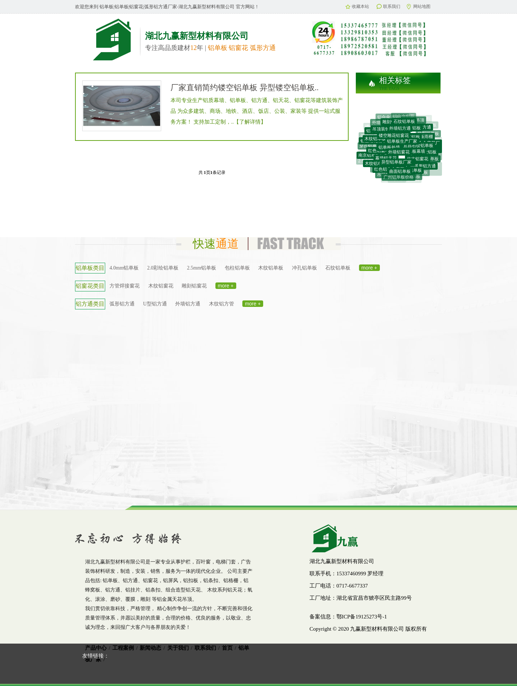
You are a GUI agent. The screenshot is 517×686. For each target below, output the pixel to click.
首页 (227, 648)
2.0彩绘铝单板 (163, 268)
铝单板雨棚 (422, 138)
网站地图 (418, 6)
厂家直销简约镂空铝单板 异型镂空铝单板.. (245, 87)
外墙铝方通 (400, 130)
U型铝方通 (155, 304)
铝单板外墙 (389, 149)
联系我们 (388, 6)
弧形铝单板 (371, 136)
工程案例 (123, 648)
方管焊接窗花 (125, 286)
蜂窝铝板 (411, 138)
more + (369, 268)
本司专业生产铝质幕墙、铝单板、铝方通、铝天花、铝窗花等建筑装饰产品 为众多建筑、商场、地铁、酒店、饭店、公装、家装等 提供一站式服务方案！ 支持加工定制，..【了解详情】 (257, 111)
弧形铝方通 (122, 304)
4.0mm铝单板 (124, 268)
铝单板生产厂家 (402, 143)
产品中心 (96, 648)
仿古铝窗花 (417, 160)
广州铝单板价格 (398, 177)
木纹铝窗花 (160, 286)
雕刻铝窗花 (194, 286)
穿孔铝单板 (370, 146)
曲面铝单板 (400, 172)
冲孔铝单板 (304, 268)
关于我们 (178, 648)
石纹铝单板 (404, 122)
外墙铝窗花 (399, 154)
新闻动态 (150, 648)
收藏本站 (357, 6)
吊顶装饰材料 (385, 130)
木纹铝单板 (270, 268)
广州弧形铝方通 (421, 167)
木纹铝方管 (221, 304)
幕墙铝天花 (386, 159)
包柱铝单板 (237, 268)
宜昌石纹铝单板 (418, 146)
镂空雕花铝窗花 (394, 137)
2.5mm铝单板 (201, 268)
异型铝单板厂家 (396, 163)
